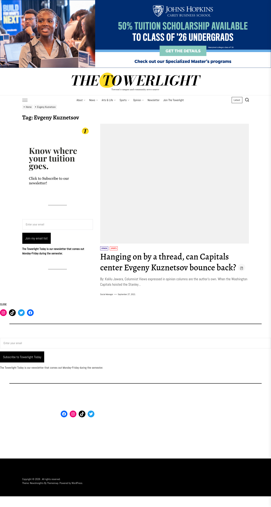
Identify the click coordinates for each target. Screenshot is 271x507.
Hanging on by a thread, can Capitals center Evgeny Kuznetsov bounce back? (171, 262)
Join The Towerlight (173, 100)
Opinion (138, 100)
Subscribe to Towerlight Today (22, 367)
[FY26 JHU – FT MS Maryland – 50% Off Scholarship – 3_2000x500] (135, 2)
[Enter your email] (57, 224)
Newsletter (153, 100)
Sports (124, 100)
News (93, 100)
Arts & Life (109, 100)
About (81, 100)
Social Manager (106, 304)
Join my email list (36, 238)
